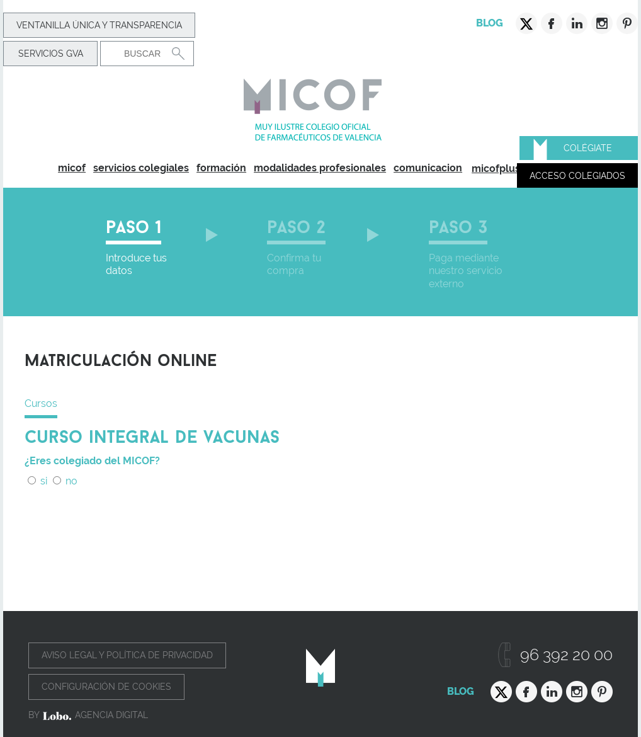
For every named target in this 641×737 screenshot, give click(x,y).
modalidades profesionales (320, 168)
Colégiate (588, 148)
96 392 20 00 (566, 655)
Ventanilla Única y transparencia (99, 25)
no (65, 481)
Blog (489, 23)
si (37, 481)
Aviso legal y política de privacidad (127, 655)
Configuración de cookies (106, 687)
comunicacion (428, 168)
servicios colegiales (141, 168)
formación (221, 168)
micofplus (496, 168)
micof (72, 168)
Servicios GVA (50, 54)
